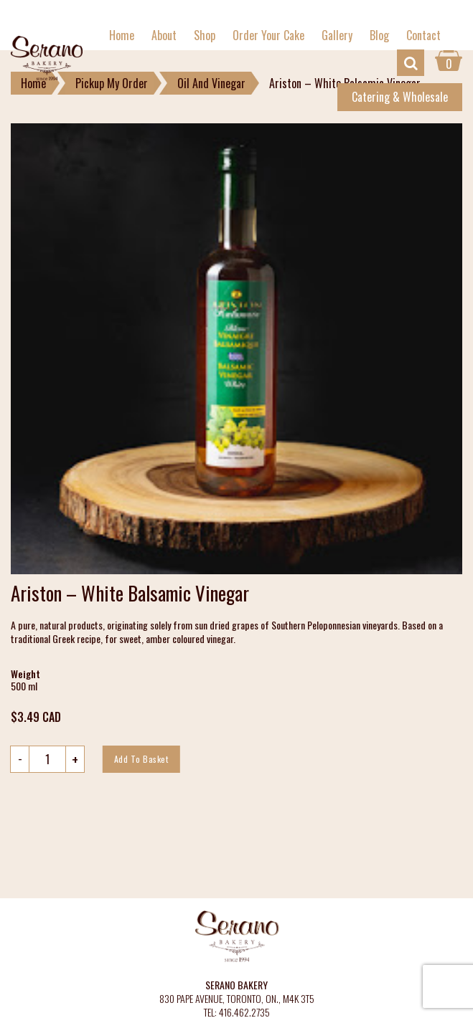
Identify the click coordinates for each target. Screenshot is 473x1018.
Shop (204, 35)
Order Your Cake (268, 35)
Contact (423, 35)
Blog (379, 35)
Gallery (337, 35)
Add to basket (141, 759)
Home (121, 35)
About (164, 35)
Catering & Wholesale (400, 96)
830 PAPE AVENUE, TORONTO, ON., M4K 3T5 (236, 999)
